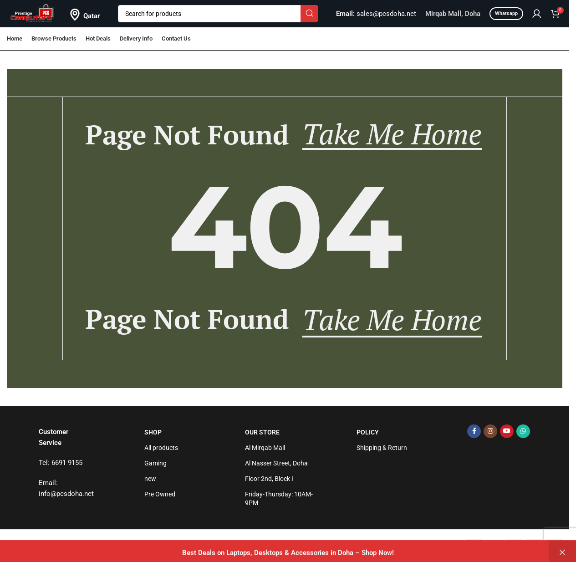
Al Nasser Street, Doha (276, 463)
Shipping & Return (382, 447)
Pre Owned (159, 494)
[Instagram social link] (490, 431)
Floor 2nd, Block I (269, 478)
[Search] (218, 13)
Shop (153, 432)
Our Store (262, 432)
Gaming (155, 463)
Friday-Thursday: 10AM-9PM (279, 498)
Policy (368, 432)
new (150, 478)
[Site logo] (32, 13)
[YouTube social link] (507, 431)
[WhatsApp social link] (523, 431)
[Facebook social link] (474, 431)
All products (161, 447)
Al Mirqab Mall (265, 447)
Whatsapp (506, 13)
